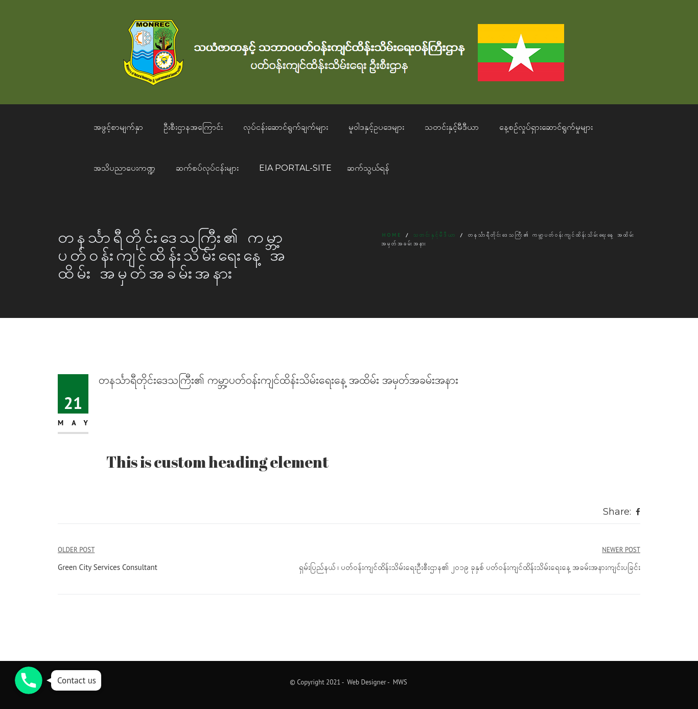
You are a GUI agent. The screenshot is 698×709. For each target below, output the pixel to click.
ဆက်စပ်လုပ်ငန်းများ (207, 168)
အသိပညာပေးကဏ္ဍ (124, 168)
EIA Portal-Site (295, 168)
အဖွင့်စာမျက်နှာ (118, 127)
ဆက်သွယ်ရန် (368, 168)
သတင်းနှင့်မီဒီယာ (452, 127)
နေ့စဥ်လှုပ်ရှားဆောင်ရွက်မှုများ (546, 127)
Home (392, 235)
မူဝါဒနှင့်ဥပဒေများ (376, 127)
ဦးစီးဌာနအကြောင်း (193, 127)
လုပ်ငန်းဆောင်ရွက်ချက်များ (285, 127)
